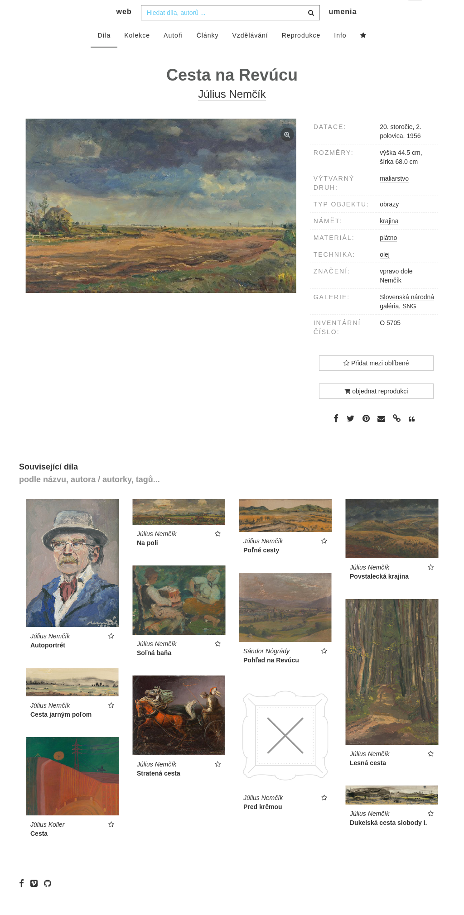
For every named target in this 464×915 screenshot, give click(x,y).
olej (385, 272)
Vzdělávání (250, 53)
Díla (104, 53)
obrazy (389, 221)
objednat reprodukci (376, 408)
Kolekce (137, 53)
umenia (343, 30)
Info (340, 53)
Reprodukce (301, 53)
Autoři (173, 53)
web (124, 30)
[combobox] (230, 30)
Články (208, 53)
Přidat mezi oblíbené (376, 380)
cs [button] (416, 14)
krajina (389, 238)
